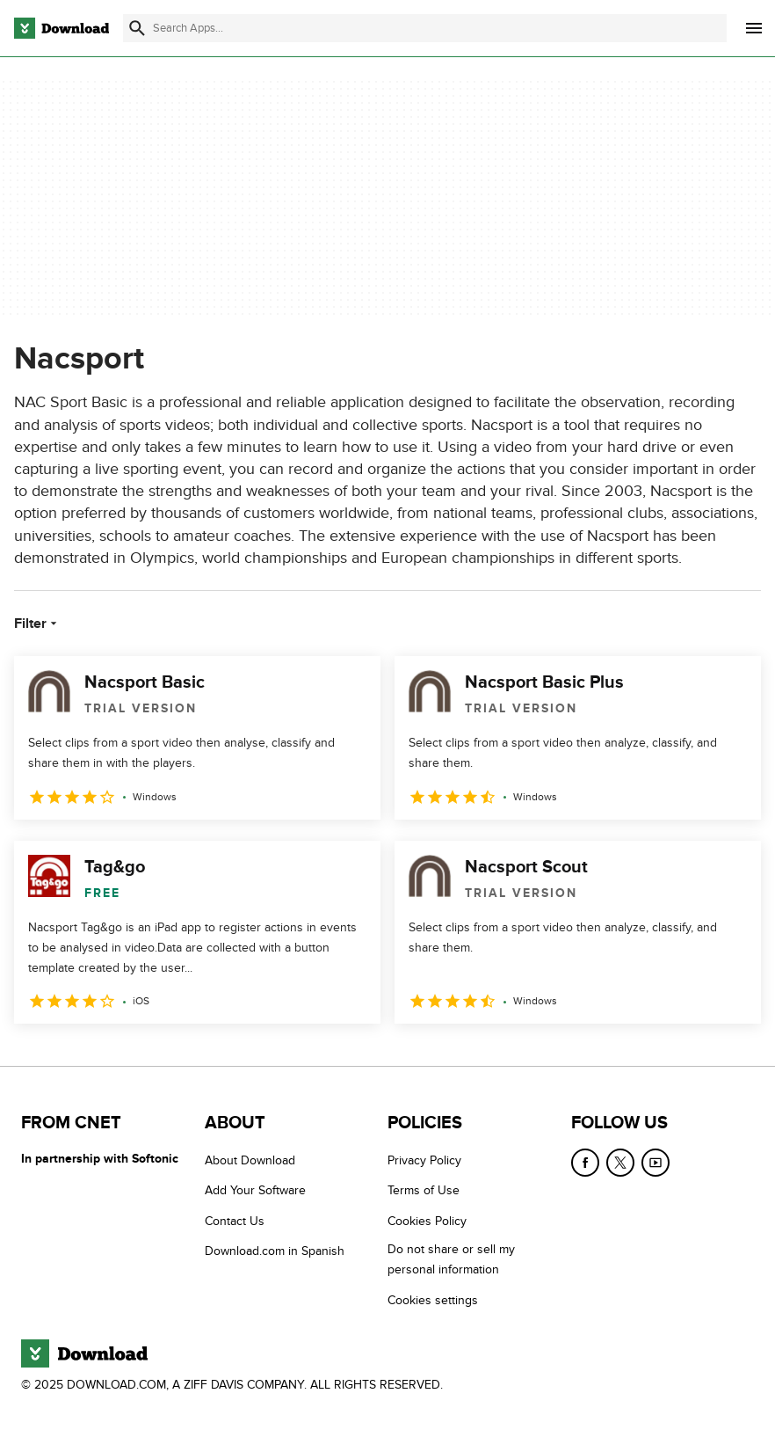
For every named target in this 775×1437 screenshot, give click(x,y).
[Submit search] (137, 28)
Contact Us (234, 1221)
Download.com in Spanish (274, 1251)
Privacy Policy (424, 1160)
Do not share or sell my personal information (451, 1259)
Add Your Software (255, 1190)
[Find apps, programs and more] (425, 28)
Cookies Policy (427, 1221)
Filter (37, 623)
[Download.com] (61, 28)
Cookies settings (433, 1300)
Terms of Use (424, 1190)
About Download (250, 1160)
